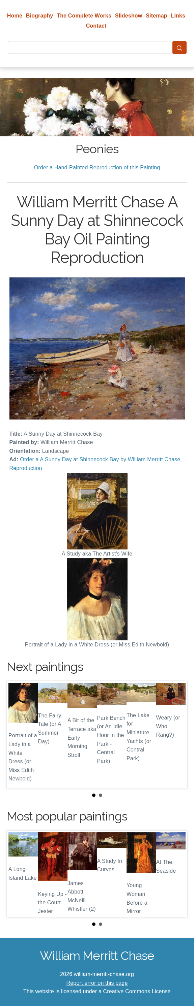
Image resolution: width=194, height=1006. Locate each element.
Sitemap (156, 16)
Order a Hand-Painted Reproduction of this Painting (97, 167)
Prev (17, 734)
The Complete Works (84, 16)
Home (14, 16)
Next (176, 734)
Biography (39, 16)
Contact (96, 26)
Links (178, 16)
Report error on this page (97, 983)
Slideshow (128, 16)
